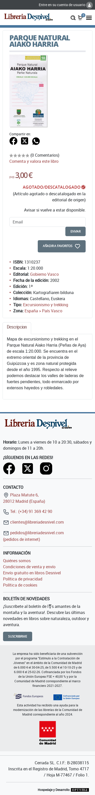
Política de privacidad (22, 579)
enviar (75, 231)
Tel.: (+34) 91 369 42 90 (27, 511)
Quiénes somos (17, 560)
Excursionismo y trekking (45, 304)
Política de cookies (20, 585)
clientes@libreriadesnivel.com (33, 522)
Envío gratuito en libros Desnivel (32, 573)
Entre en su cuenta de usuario (66, 4)
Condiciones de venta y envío (29, 567)
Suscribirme (17, 636)
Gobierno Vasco (44, 274)
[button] (73, 17)
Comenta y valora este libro (34, 161)
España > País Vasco (43, 311)
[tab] (17, 328)
